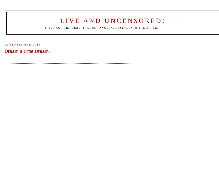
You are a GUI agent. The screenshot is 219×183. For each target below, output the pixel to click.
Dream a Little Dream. (27, 51)
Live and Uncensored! (113, 20)
